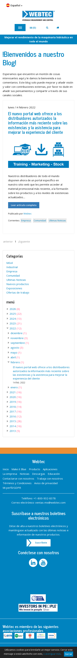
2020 (15, 397)
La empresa (10, 473)
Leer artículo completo (23, 205)
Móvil (9, 263)
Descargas (38, 473)
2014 (15, 426)
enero (16, 387)
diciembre (19, 333)
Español (14, 5)
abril (15, 357)
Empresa (26, 220)
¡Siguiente (24, 241)
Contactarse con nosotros (18, 478)
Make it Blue (18, 469)
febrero (17, 362)
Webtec (27, 213)
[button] (34, 27)
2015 (15, 421)
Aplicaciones (50, 469)
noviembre (19, 338)
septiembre (20, 343)
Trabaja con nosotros (50, 478)
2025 (15, 313)
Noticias (24, 473)
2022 (15, 328)
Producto (34, 469)
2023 (15, 323)
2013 (15, 431)
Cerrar (68, 654)
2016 (15, 416)
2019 (15, 401)
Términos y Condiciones (17, 483)
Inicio (6, 469)
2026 (15, 309)
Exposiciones (14, 288)
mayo (16, 352)
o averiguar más (52, 653)
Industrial (12, 267)
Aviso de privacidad (46, 483)
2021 (15, 392)
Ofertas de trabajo (17, 292)
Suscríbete (41, 542)
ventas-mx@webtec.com (50, 502)
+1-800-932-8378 (44, 498)
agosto (17, 347)
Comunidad (40, 220)
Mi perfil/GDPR (12, 487)
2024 (15, 318)
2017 (15, 411)
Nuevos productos (17, 284)
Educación (54, 473)
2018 (15, 406)
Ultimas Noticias (57, 220)
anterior (8, 241)
